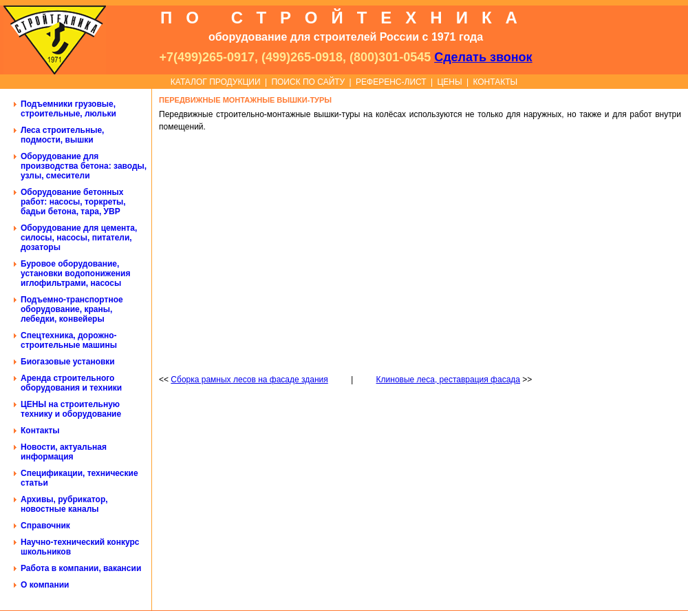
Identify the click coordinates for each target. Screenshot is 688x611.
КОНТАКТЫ (495, 82)
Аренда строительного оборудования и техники (71, 383)
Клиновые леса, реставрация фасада (448, 379)
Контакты (40, 430)
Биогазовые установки (68, 361)
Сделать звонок (483, 57)
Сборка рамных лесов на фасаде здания (249, 379)
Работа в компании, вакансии (81, 568)
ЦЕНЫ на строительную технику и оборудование (71, 409)
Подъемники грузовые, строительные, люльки (68, 108)
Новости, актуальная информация (64, 452)
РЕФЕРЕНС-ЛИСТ (391, 82)
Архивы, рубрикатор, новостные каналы (64, 504)
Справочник (45, 525)
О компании (45, 585)
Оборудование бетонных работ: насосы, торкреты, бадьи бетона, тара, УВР (73, 201)
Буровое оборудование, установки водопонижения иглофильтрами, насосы (75, 273)
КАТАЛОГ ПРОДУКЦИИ (216, 82)
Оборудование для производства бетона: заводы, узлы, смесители (84, 166)
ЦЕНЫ (449, 82)
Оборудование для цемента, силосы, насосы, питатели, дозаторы (79, 237)
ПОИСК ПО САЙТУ (308, 82)
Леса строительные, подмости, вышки (62, 135)
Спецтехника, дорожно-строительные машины (69, 340)
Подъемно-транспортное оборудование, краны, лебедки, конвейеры (72, 309)
